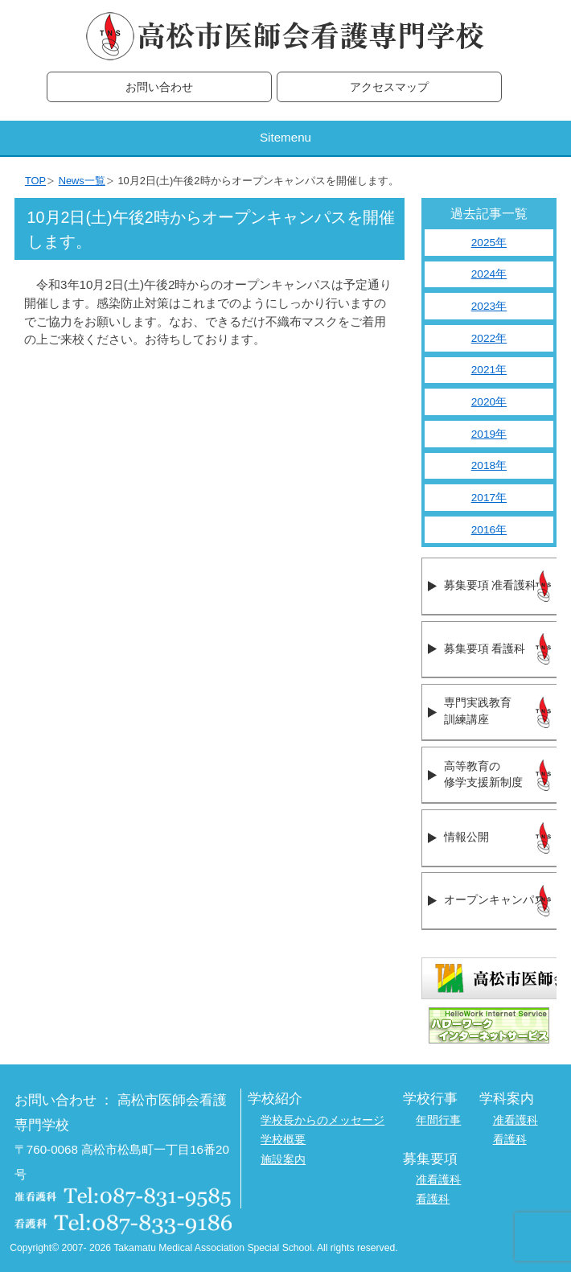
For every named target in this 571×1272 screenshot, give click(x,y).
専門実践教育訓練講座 (477, 711)
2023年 (489, 306)
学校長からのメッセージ (322, 1120)
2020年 (489, 402)
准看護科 (515, 1120)
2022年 (489, 338)
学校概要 (283, 1140)
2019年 (489, 434)
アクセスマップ (389, 87)
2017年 (489, 498)
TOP (35, 181)
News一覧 (82, 181)
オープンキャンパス (494, 900)
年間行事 (438, 1120)
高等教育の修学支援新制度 (483, 774)
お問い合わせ (159, 87)
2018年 (489, 465)
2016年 (489, 530)
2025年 (489, 243)
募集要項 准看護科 (490, 585)
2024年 (489, 274)
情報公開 (466, 837)
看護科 (510, 1140)
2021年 (489, 370)
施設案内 (283, 1160)
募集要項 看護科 (484, 649)
